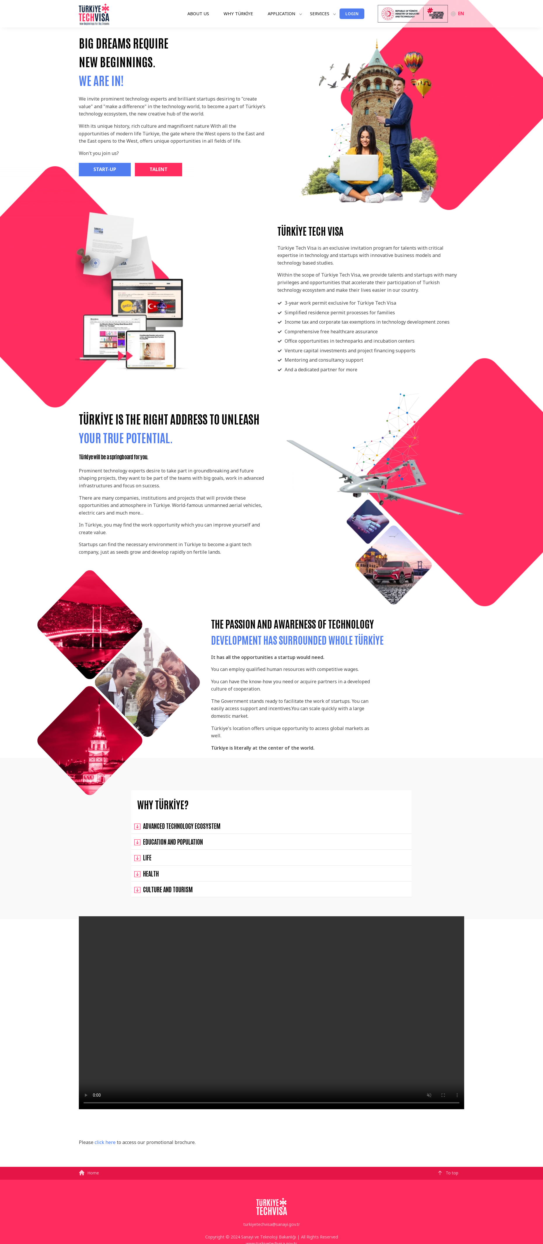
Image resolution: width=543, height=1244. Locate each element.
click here (105, 1142)
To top (447, 1173)
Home (89, 1173)
